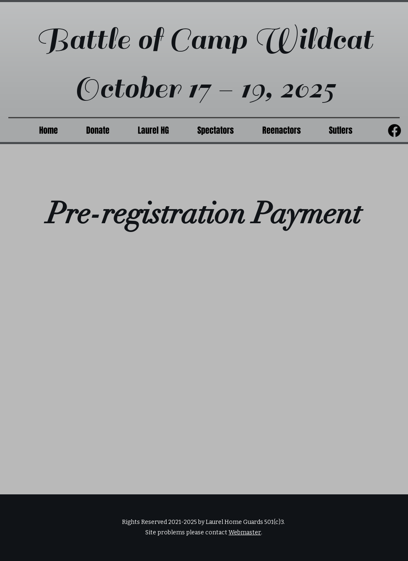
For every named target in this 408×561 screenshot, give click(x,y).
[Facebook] (394, 130)
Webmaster (245, 532)
